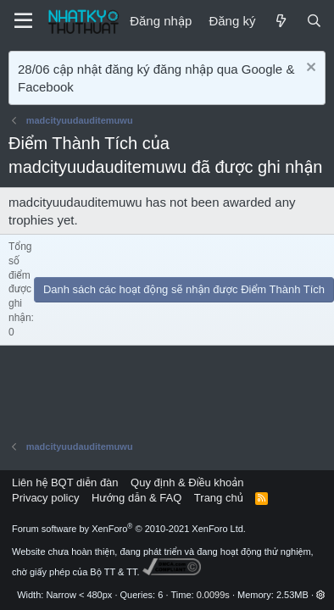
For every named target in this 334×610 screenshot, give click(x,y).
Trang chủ (218, 497)
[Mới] (280, 20)
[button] (321, 595)
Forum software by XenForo (129, 529)
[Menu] (23, 21)
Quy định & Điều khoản (187, 482)
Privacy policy (45, 497)
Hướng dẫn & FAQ (136, 497)
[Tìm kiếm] (314, 20)
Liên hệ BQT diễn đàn (65, 482)
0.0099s (213, 595)
